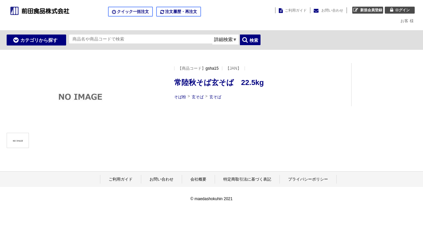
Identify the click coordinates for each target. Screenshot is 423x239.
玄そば (198, 97)
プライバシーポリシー (308, 179)
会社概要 (198, 179)
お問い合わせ (161, 179)
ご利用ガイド (121, 179)
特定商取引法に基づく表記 (247, 179)
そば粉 (180, 97)
